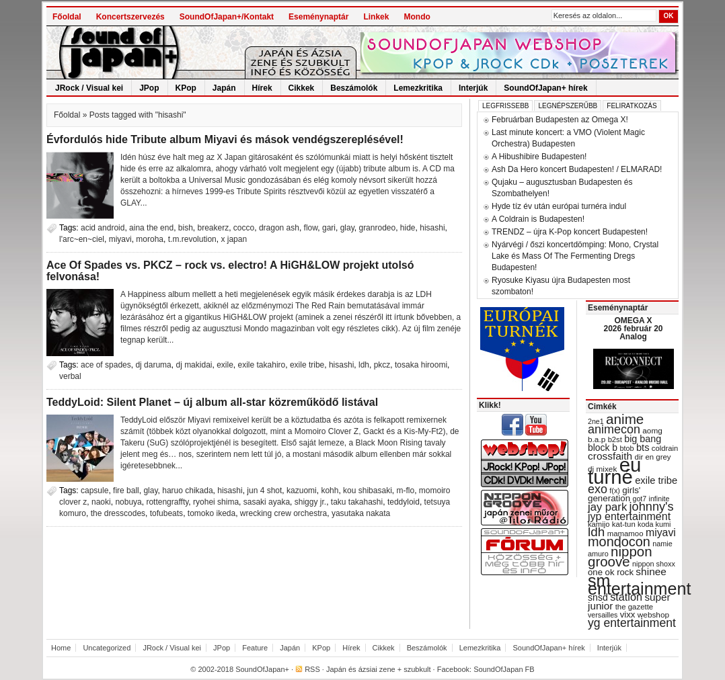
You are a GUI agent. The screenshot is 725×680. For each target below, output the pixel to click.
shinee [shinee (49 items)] (651, 571)
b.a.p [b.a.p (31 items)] (596, 439)
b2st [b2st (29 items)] (615, 439)
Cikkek (302, 88)
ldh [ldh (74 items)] (596, 532)
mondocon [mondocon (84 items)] (619, 541)
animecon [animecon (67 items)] (614, 429)
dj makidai (194, 365)
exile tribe (307, 365)
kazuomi (302, 490)
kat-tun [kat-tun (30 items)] (624, 524)
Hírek (262, 88)
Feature (255, 648)
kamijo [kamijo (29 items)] (598, 524)
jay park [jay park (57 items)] (607, 507)
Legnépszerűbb (567, 106)
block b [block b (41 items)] (602, 447)
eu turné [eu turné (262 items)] (614, 471)
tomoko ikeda (211, 513)
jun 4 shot (264, 490)
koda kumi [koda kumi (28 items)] (654, 524)
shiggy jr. (310, 502)
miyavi (120, 239)
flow (311, 227)
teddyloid (403, 502)
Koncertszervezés (130, 17)
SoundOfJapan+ (262, 669)
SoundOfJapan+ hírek (545, 88)
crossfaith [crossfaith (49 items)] (610, 456)
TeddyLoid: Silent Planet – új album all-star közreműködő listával (212, 402)
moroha (149, 239)
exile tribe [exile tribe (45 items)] (656, 480)
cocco (243, 227)
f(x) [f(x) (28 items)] (614, 490)
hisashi (432, 227)
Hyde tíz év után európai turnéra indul (559, 206)
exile (225, 365)
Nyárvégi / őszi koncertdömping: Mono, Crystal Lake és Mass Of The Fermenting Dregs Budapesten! (575, 256)
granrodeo (376, 227)
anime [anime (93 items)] (625, 419)
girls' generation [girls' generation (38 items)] (614, 494)
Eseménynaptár (318, 17)
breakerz (213, 227)
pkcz (382, 365)
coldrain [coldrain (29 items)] (665, 448)
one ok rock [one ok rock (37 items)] (611, 572)
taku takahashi (357, 502)
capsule (94, 490)
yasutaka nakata (361, 513)
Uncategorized (106, 648)
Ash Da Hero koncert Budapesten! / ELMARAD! (577, 169)
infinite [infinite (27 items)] (659, 499)
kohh (329, 490)
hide (408, 227)
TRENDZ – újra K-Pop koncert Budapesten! (570, 232)
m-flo (405, 490)
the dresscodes (118, 513)
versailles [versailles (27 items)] (602, 615)
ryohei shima (216, 502)
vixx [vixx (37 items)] (628, 614)
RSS (312, 669)
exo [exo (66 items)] (597, 489)
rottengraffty (167, 502)
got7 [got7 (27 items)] (639, 499)
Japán (224, 88)
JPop (149, 88)
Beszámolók (353, 88)
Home (61, 648)
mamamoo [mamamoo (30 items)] (625, 533)
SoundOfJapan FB (504, 669)
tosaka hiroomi (421, 365)
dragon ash (279, 227)
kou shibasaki (367, 490)
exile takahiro (262, 365)
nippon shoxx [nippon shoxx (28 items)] (653, 564)
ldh (363, 365)
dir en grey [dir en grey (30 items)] (653, 457)
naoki (101, 502)
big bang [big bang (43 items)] (642, 438)
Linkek (376, 17)
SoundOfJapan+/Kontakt (227, 17)
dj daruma (153, 365)
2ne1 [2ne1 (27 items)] (596, 421)
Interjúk (473, 88)
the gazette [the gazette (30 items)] (634, 607)
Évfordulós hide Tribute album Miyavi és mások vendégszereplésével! (225, 139)
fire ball (126, 490)
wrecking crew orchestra (283, 513)
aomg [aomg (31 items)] (652, 430)
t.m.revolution (192, 239)
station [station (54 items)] (626, 597)
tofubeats (166, 513)
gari (329, 227)
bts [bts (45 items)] (643, 447)
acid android (102, 227)
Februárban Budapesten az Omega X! (560, 119)
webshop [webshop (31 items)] (653, 615)
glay (347, 227)
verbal (70, 376)
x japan (234, 239)
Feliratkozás (631, 106)
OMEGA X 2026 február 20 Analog (632, 328)
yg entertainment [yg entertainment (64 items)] (632, 623)
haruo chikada (187, 490)
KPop (186, 88)
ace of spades (106, 365)
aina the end (151, 227)
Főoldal (66, 17)
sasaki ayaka (266, 502)
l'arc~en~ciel (81, 239)
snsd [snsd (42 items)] (598, 597)
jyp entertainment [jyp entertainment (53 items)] (629, 516)
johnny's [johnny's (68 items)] (651, 506)
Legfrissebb (505, 106)
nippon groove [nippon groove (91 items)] (620, 556)
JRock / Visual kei (89, 88)
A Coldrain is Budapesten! (538, 219)
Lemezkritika (418, 88)
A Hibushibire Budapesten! (539, 156)
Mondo (417, 17)
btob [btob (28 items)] (626, 448)
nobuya (128, 502)
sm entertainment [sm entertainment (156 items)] (639, 584)
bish (185, 227)
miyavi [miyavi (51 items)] (661, 532)
